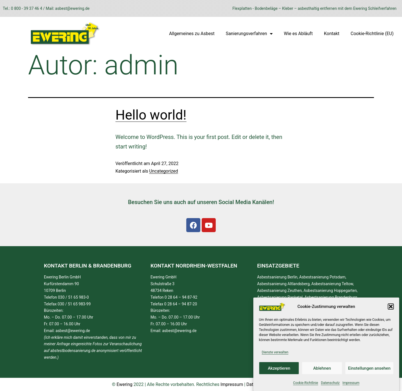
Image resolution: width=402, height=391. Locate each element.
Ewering (124, 384)
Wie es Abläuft (298, 33)
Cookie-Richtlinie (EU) (372, 33)
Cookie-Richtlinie (305, 383)
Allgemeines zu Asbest (192, 33)
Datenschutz (330, 383)
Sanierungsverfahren (249, 34)
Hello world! (151, 115)
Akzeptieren (279, 368)
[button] (391, 306)
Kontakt (331, 33)
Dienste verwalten (275, 352)
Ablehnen (322, 368)
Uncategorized (163, 171)
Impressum (351, 383)
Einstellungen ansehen (369, 368)
